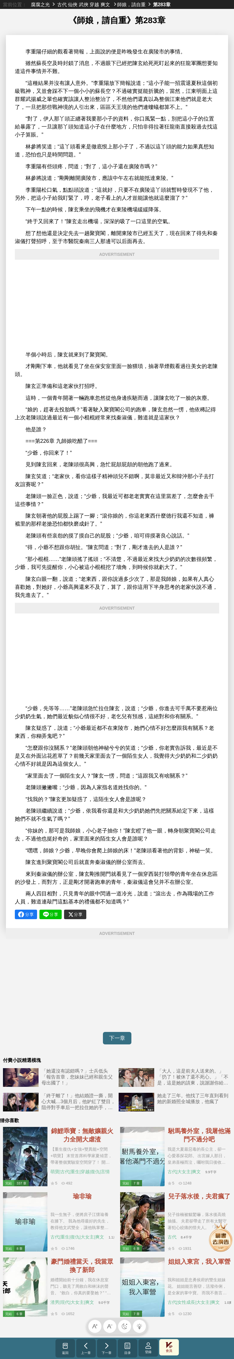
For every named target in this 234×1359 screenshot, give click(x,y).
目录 (127, 1348)
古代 (62, 4)
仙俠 (72, 4)
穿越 (94, 4)
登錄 (148, 1348)
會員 (169, 1347)
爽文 (105, 4)
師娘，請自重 (131, 4)
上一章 (86, 1348)
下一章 (117, 1038)
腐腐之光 (40, 4)
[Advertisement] (117, 305)
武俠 (83, 4)
